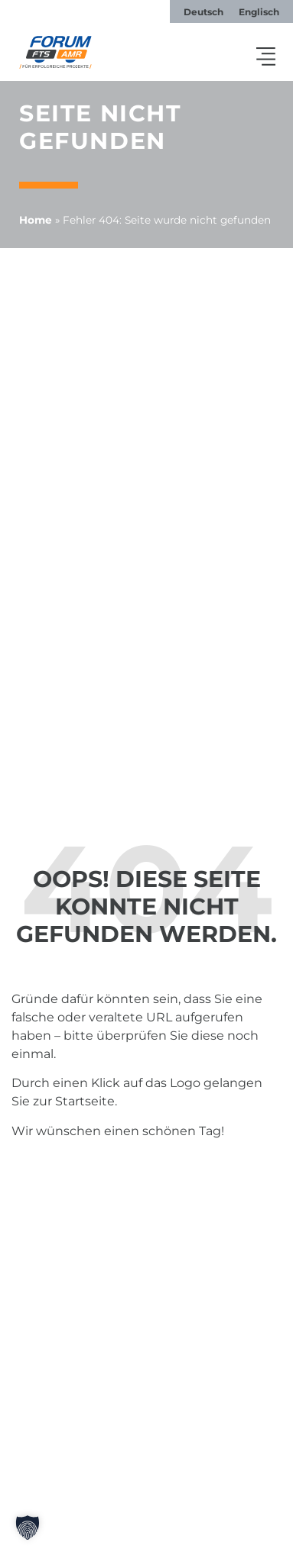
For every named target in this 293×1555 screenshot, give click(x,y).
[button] (266, 58)
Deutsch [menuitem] (203, 12)
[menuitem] (203, 12)
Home (35, 220)
